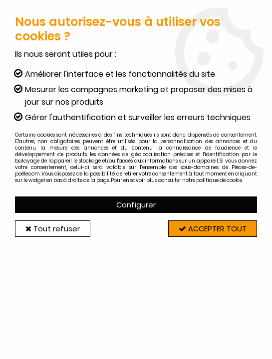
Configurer (136, 204)
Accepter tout (213, 228)
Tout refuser (52, 228)
